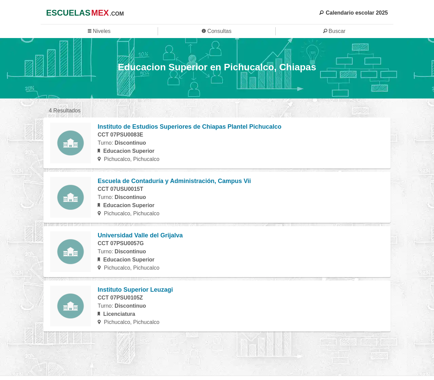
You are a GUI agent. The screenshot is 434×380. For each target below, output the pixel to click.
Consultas (217, 31)
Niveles (99, 31)
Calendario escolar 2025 (353, 13)
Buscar (334, 31)
